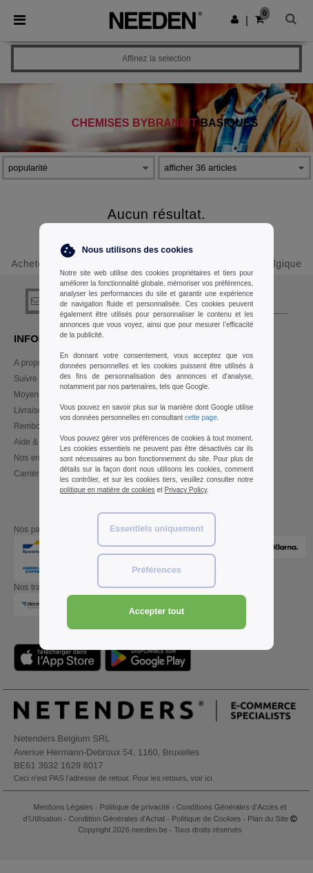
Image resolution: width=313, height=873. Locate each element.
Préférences (156, 570)
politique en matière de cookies (107, 490)
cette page (201, 417)
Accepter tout (157, 611)
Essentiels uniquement (156, 529)
